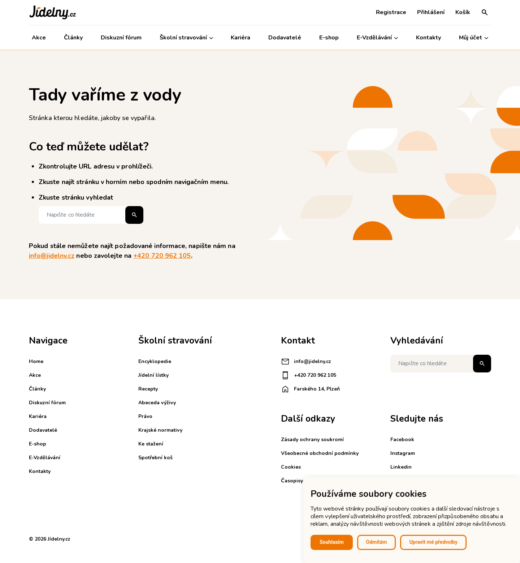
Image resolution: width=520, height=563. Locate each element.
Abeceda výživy (157, 402)
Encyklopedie (154, 361)
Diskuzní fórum (121, 38)
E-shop (329, 38)
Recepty (148, 388)
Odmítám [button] (376, 542)
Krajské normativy (160, 430)
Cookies (291, 467)
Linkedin (401, 467)
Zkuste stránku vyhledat (76, 197)
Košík (462, 12)
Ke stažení (150, 443)
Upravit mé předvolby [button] (433, 542)
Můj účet (473, 37)
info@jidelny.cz (51, 255)
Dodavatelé (284, 38)
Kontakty (428, 38)
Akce (39, 38)
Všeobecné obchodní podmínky (320, 453)
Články (73, 38)
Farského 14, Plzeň (310, 389)
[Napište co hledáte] (91, 215)
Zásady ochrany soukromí (312, 439)
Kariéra (241, 38)
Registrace (391, 12)
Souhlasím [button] (332, 542)
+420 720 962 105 (162, 255)
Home (36, 361)
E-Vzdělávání (377, 37)
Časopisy (292, 480)
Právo (145, 416)
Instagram (402, 453)
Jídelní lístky (153, 375)
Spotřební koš (155, 457)
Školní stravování (186, 37)
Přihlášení (431, 12)
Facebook (402, 439)
